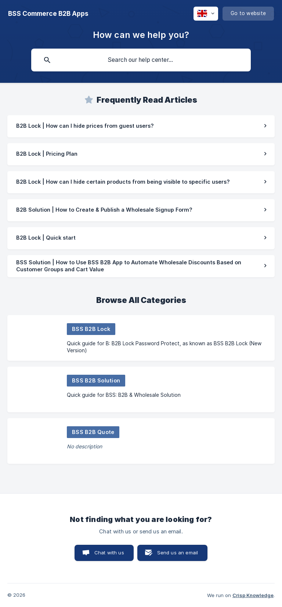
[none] (48, 14)
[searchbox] (141, 60)
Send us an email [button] (177, 552)
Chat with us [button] (109, 552)
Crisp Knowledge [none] (253, 595)
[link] (141, 126)
